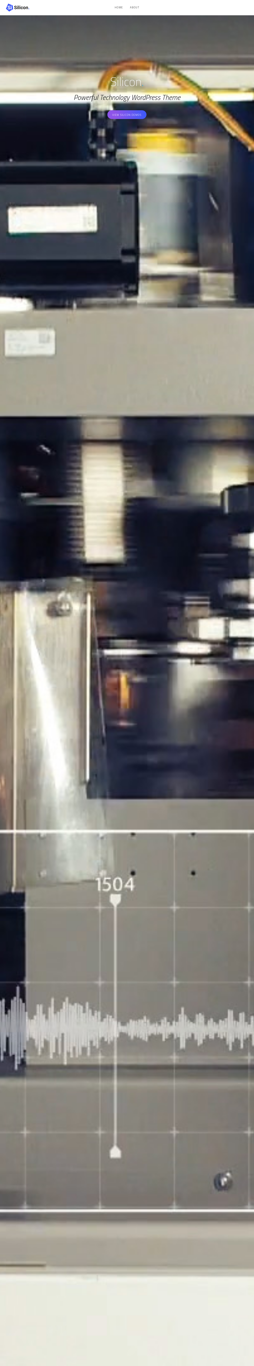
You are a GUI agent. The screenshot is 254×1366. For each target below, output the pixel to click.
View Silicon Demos (126, 115)
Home (119, 7)
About (134, 7)
